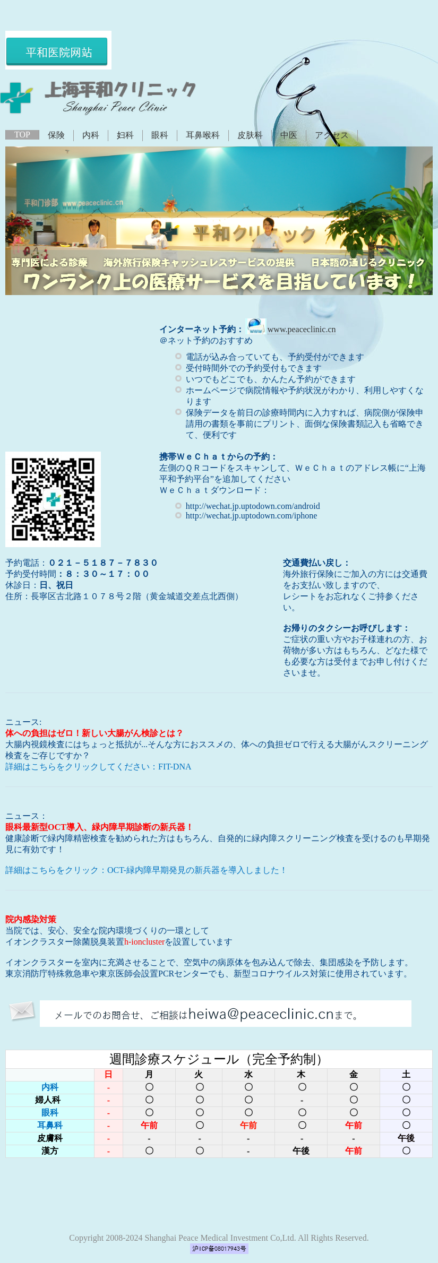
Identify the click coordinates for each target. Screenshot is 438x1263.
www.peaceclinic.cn (302, 329)
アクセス (332, 135)
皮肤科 (250, 135)
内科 (90, 135)
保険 (56, 135)
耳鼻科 (50, 1125)
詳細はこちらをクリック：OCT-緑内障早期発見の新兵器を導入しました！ (146, 870)
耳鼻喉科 (203, 135)
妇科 (125, 135)
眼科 (159, 135)
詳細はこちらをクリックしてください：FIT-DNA (98, 766)
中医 (288, 135)
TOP (22, 134)
